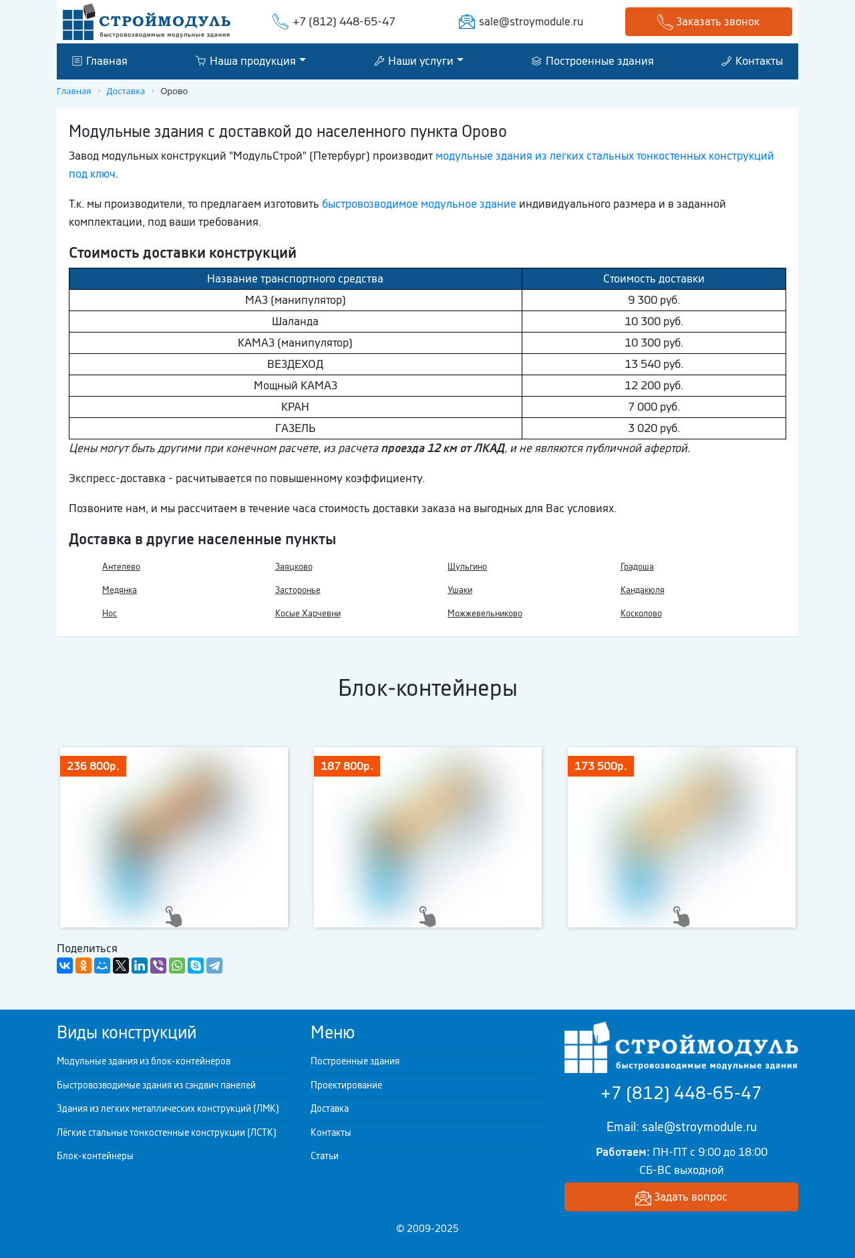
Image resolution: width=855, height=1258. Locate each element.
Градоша (637, 566)
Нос (109, 613)
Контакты (752, 60)
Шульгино (467, 566)
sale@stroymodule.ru (531, 21)
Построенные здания (593, 60)
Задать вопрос (681, 1197)
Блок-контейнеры (95, 1156)
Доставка (330, 1108)
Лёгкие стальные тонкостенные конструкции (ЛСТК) (167, 1132)
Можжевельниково (485, 613)
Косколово (641, 613)
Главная (100, 60)
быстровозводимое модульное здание (419, 203)
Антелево (121, 566)
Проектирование (346, 1085)
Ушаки (460, 590)
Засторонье (298, 590)
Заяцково (294, 566)
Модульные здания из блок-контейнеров (143, 1061)
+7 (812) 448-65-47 (344, 21)
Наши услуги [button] (414, 60)
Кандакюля (643, 590)
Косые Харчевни (308, 613)
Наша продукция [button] (245, 60)
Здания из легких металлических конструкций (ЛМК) (168, 1108)
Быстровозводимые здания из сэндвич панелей (156, 1085)
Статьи (325, 1156)
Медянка (119, 590)
